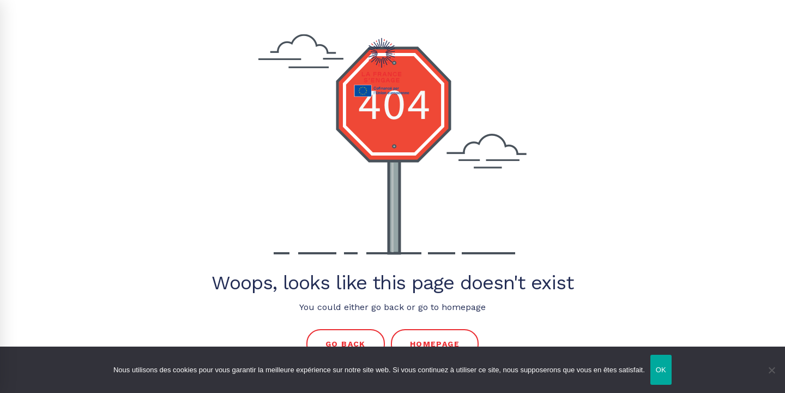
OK (661, 370)
